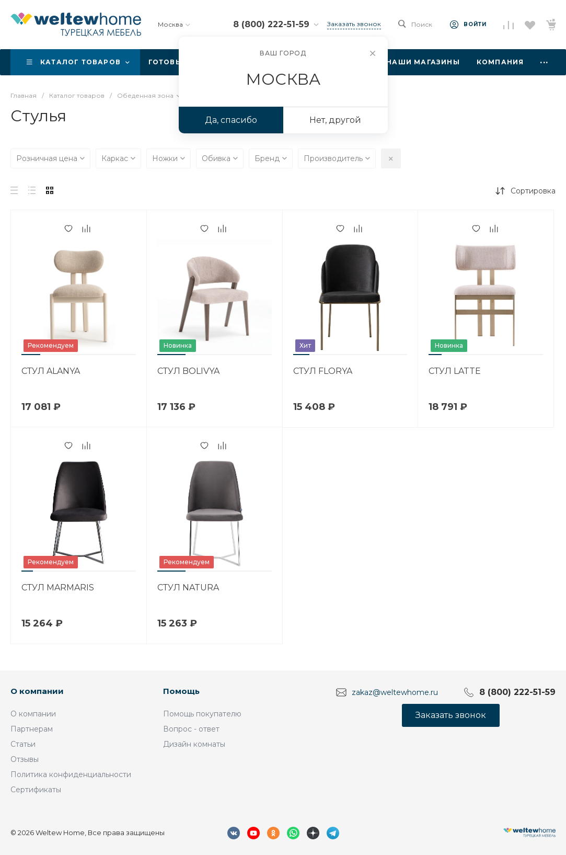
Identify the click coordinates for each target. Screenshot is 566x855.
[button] (30, 354)
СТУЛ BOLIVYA (188, 371)
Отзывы (24, 759)
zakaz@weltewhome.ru (395, 692)
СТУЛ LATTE (455, 371)
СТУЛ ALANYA (50, 371)
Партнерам (31, 729)
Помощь (181, 691)
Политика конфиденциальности (70, 774)
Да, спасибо (231, 120)
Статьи (23, 744)
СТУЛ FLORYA (322, 371)
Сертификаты (35, 789)
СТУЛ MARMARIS (57, 587)
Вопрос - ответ (191, 729)
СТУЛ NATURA (188, 587)
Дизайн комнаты (194, 744)
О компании (37, 691)
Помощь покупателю (202, 714)
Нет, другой (335, 120)
